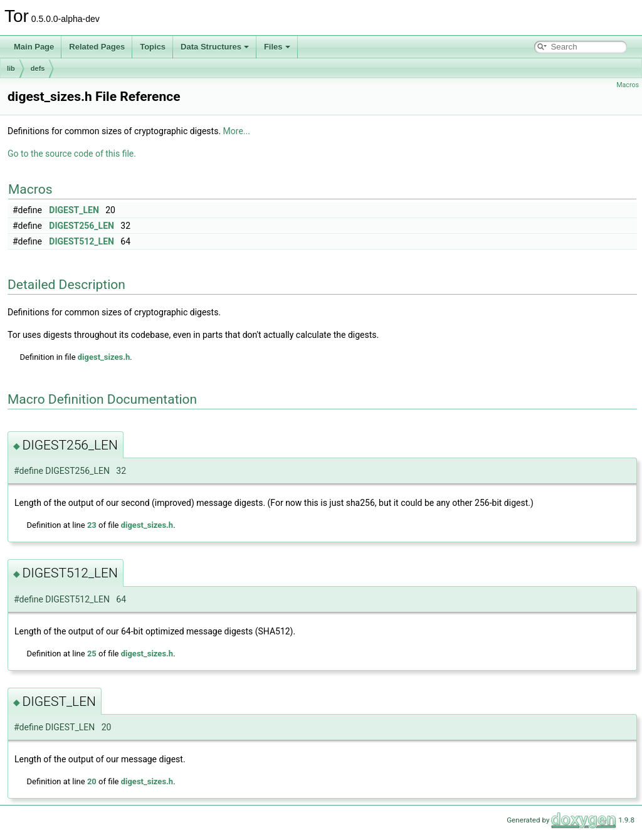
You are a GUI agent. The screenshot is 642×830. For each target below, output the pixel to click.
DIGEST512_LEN (81, 241)
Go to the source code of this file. (72, 154)
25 (92, 653)
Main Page (34, 46)
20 (92, 781)
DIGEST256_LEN (81, 226)
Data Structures (215, 46)
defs (38, 68)
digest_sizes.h (104, 357)
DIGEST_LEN (73, 210)
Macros (627, 85)
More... (236, 131)
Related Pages (97, 46)
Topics (153, 46)
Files (277, 46)
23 (92, 525)
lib (11, 68)
